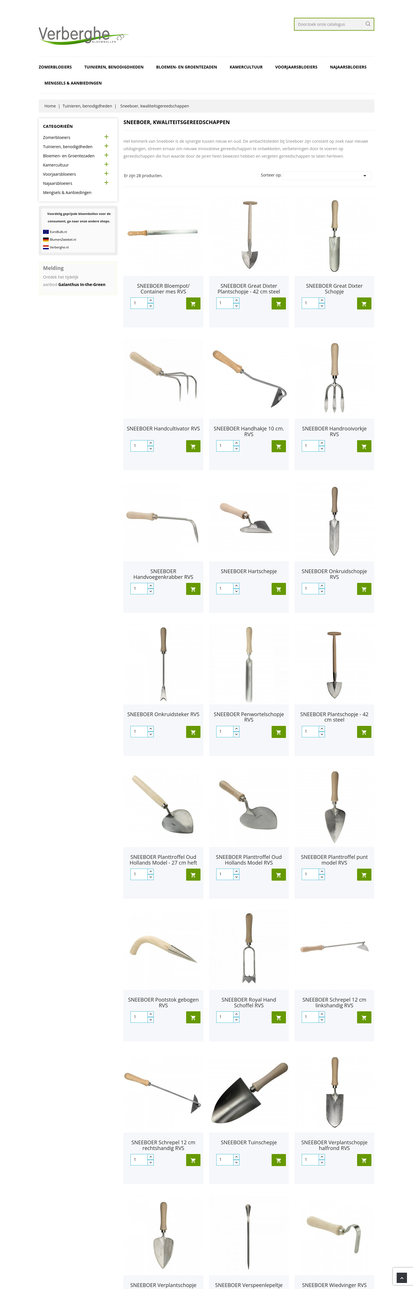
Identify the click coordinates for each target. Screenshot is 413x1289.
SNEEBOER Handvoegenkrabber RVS (163, 574)
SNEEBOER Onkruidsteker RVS (163, 714)
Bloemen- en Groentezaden (186, 67)
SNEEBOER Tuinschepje (249, 1142)
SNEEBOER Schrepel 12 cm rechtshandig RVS (163, 1145)
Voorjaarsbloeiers (296, 67)
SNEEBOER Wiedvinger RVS (334, 1285)
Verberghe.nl (59, 247)
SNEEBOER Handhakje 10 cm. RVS (249, 431)
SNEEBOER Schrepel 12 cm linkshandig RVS (334, 1002)
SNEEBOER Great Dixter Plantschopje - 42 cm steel (249, 288)
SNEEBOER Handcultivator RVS (163, 428)
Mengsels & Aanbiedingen (73, 83)
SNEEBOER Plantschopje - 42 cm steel (334, 717)
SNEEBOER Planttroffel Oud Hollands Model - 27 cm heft (163, 859)
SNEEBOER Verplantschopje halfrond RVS (334, 1145)
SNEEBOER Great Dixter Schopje (334, 288)
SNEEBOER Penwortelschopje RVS (249, 717)
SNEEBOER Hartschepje (249, 571)
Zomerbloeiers (55, 67)
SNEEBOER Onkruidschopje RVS (334, 574)
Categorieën (58, 126)
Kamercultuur (246, 67)
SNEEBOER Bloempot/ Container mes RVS (163, 288)
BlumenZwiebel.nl (63, 239)
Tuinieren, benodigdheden (114, 67)
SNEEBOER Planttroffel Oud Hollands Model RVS (249, 859)
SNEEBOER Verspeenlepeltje (249, 1285)
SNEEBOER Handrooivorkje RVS (334, 431)
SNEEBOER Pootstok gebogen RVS (163, 1002)
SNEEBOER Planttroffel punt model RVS (334, 859)
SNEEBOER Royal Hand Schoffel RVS (249, 1002)
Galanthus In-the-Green (81, 284)
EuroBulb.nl (58, 232)
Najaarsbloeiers (348, 67)
